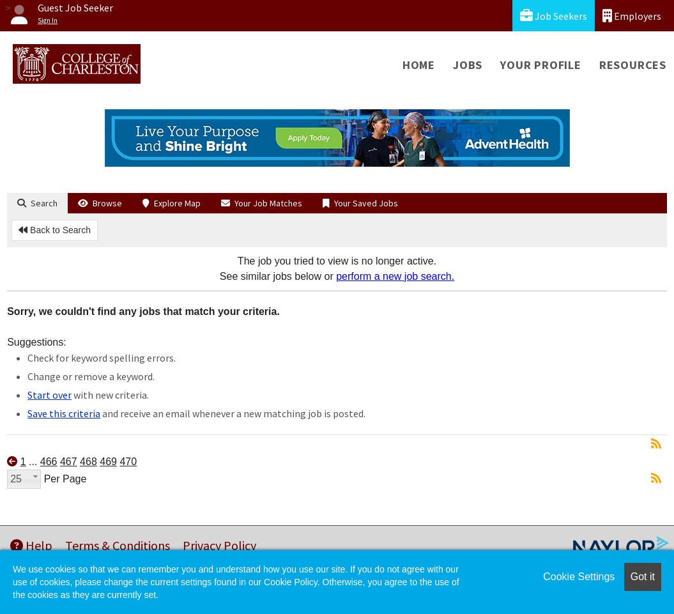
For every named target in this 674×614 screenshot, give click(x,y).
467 (68, 461)
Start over (49, 394)
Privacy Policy (219, 545)
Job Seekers (553, 16)
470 (128, 461)
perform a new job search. (395, 276)
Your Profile (540, 65)
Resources (632, 65)
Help (31, 545)
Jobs (467, 65)
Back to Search (55, 230)
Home (418, 65)
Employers (631, 16)
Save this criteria (63, 413)
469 (108, 461)
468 (88, 461)
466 (48, 461)
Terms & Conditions (117, 545)
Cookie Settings (579, 576)
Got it (643, 576)
